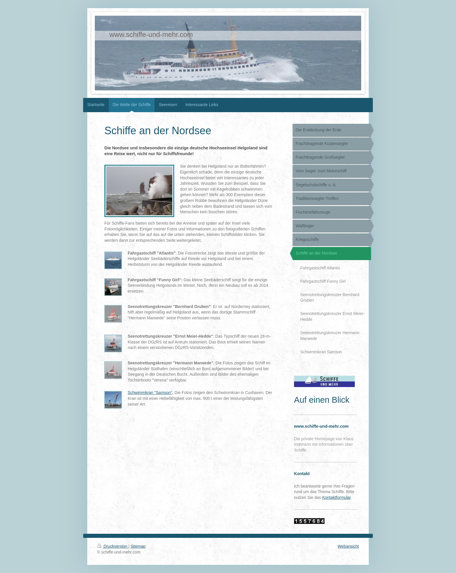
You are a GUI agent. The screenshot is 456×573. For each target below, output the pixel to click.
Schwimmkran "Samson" (150, 392)
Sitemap (138, 546)
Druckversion (112, 546)
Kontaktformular (336, 497)
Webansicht (348, 546)
